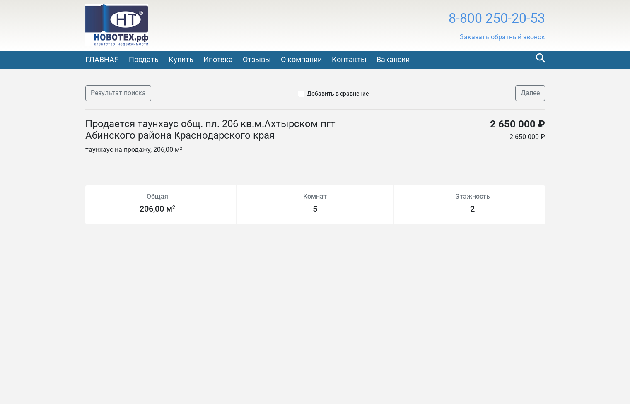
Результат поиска (118, 93)
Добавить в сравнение (338, 93)
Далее (530, 93)
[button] (502, 37)
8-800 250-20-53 (497, 18)
